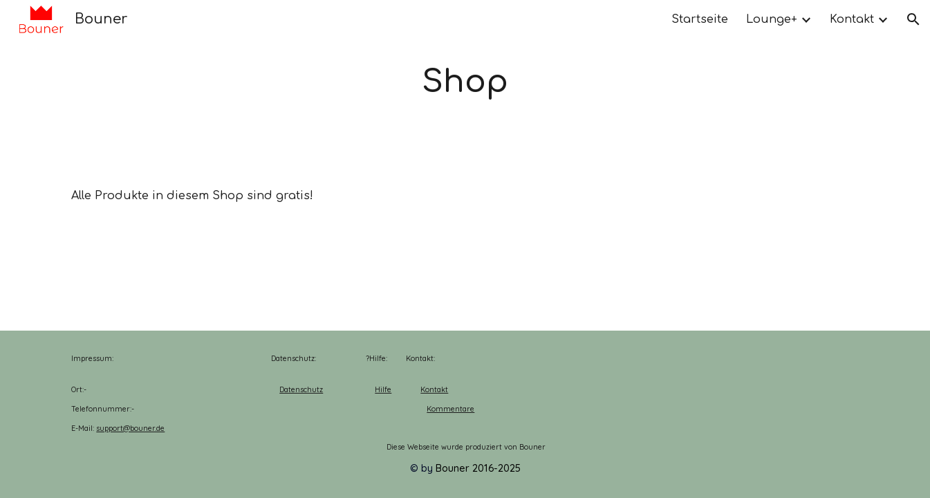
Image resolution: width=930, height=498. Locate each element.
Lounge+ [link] (771, 19)
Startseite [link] (699, 19)
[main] (465, 82)
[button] (913, 19)
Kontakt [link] (852, 19)
